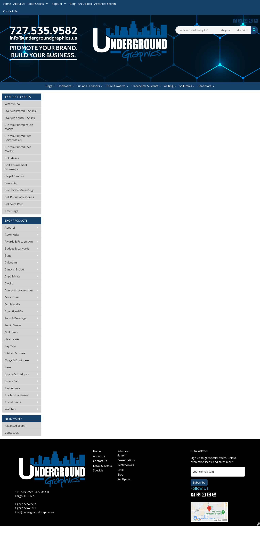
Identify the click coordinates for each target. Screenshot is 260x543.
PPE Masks (12, 158)
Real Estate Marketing (19, 190)
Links (120, 470)
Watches (10, 409)
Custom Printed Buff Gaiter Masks (18, 138)
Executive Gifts (14, 311)
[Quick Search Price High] (243, 30)
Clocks (9, 283)
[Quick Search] (197, 30)
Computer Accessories (19, 290)
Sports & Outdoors (17, 374)
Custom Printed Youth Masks (19, 127)
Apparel (57, 4)
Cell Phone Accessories (19, 197)
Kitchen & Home (15, 353)
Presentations (126, 460)
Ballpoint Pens (14, 204)
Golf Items (185, 86)
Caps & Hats (12, 276)
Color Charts (36, 4)
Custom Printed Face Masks (18, 149)
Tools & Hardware (16, 395)
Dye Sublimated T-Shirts (20, 111)
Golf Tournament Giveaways (16, 167)
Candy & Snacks (15, 269)
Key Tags (11, 346)
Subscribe (199, 482)
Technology (12, 388)
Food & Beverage (16, 318)
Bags (49, 86)
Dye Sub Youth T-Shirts (20, 118)
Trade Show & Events (144, 86)
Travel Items (13, 402)
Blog (73, 4)
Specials (98, 470)
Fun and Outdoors (88, 86)
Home (7, 4)
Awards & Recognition (19, 241)
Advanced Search (105, 4)
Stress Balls (12, 381)
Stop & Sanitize (14, 176)
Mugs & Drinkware (17, 360)
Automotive (12, 234)
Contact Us (10, 11)
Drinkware (64, 86)
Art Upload (85, 4)
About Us (19, 4)
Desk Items (12, 297)
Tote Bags (11, 211)
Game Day (11, 183)
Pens (8, 367)
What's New (12, 104)
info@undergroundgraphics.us (34, 512)
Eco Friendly (12, 304)
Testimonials (125, 465)
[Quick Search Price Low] (227, 30)
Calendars (11, 262)
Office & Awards (115, 86)
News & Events (102, 466)
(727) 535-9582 (26, 504)
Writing (168, 86)
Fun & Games (13, 325)
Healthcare (205, 86)
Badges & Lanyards (17, 248)
